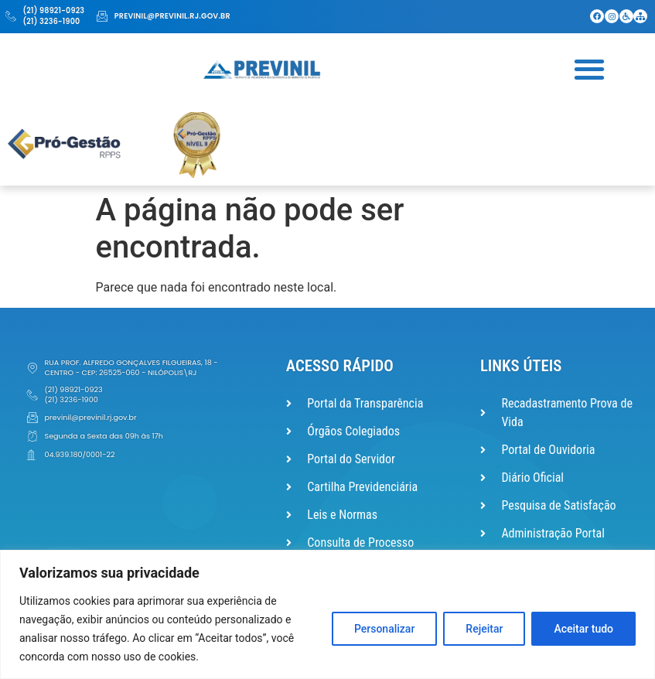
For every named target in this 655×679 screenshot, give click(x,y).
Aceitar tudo (583, 629)
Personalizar (384, 629)
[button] (589, 68)
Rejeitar (484, 629)
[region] (327, 614)
